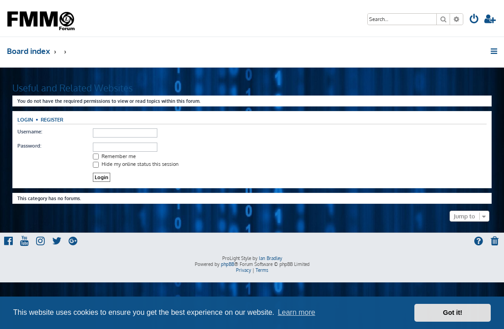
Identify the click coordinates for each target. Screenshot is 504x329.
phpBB (227, 264)
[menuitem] (474, 20)
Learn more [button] (296, 312)
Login (25, 119)
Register (52, 119)
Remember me (114, 156)
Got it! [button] (452, 312)
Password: (29, 146)
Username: (29, 131)
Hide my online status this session (135, 164)
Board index (28, 51)
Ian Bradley (270, 258)
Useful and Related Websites (72, 88)
